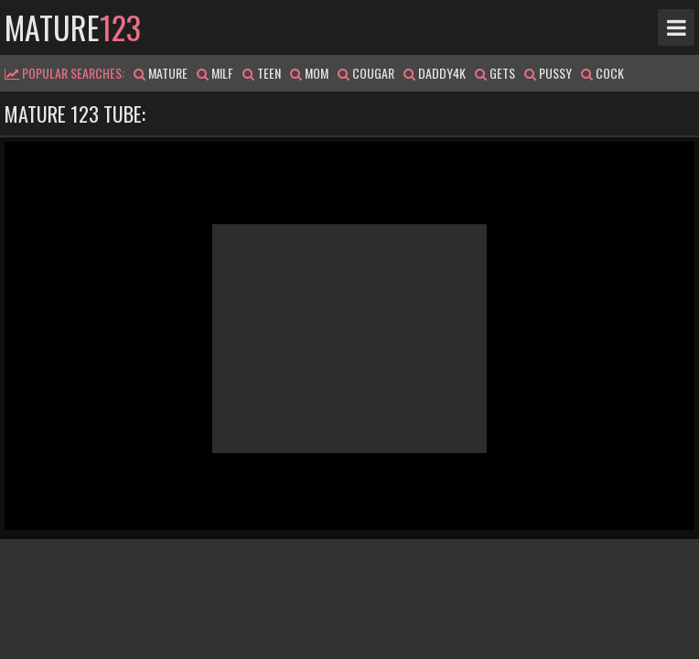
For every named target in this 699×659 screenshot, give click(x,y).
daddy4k (434, 72)
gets (495, 72)
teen (261, 72)
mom (309, 72)
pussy (548, 72)
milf (215, 72)
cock (602, 72)
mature (73, 27)
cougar (366, 72)
